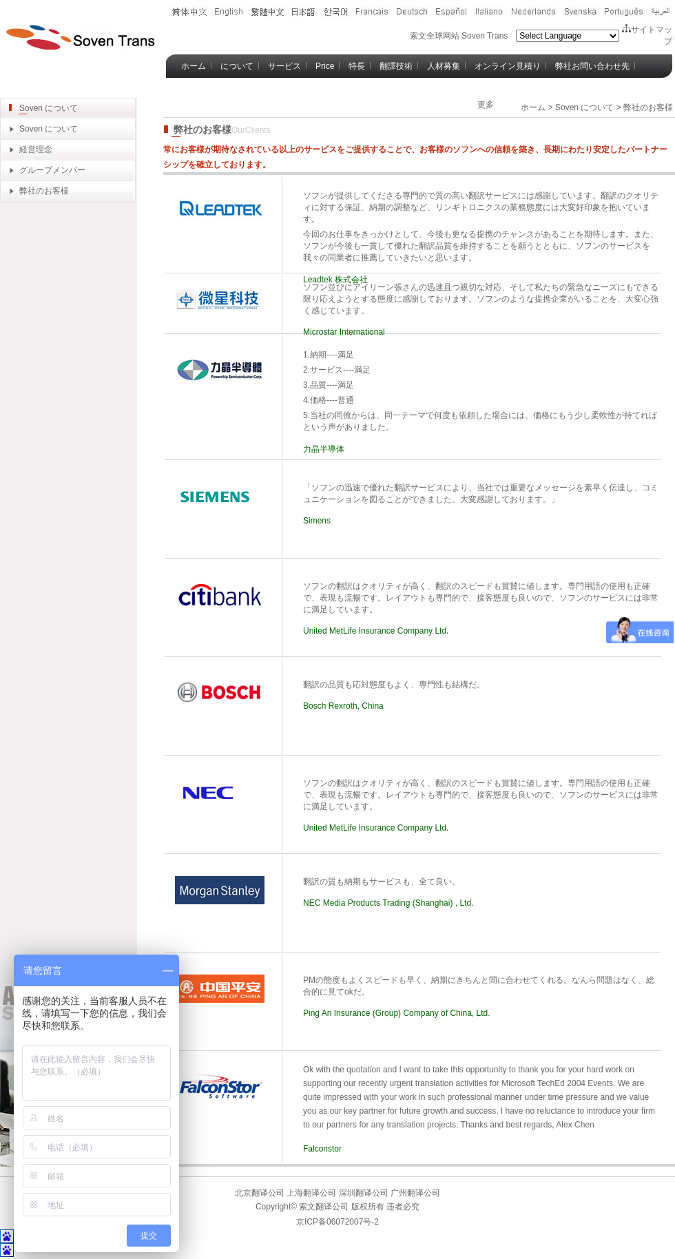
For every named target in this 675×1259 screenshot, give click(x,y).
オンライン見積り (508, 66)
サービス (284, 66)
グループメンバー (52, 170)
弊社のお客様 (44, 191)
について (236, 66)
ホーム (193, 66)
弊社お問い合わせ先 (592, 66)
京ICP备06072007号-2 (337, 1222)
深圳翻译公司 (362, 1193)
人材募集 (443, 66)
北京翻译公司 (259, 1193)
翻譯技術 (396, 66)
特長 (357, 66)
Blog (189, 89)
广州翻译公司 (414, 1193)
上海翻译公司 (310, 1193)
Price (324, 66)
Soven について (48, 129)
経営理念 (35, 149)
